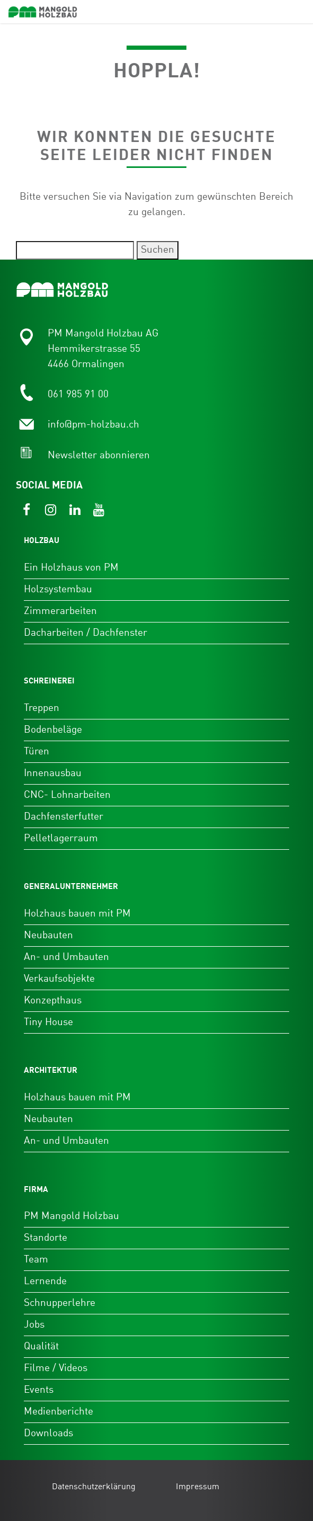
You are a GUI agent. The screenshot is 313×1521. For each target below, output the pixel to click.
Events (38, 1390)
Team (36, 1260)
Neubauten (48, 935)
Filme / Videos (55, 1368)
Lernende (45, 1281)
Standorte (45, 1238)
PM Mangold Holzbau (71, 1216)
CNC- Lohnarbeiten (67, 795)
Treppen (41, 708)
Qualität (41, 1346)
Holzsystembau (58, 589)
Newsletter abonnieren (99, 455)
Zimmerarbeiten (60, 611)
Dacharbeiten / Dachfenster (85, 633)
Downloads (48, 1433)
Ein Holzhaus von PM (71, 568)
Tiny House (48, 1022)
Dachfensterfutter (63, 817)
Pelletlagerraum (61, 838)
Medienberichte (58, 1412)
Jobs (34, 1325)
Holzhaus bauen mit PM (77, 914)
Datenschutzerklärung (94, 1487)
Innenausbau (53, 773)
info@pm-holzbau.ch (93, 425)
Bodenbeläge (53, 730)
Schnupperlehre (59, 1303)
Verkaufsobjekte (59, 979)
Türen (36, 751)
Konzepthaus (53, 1000)
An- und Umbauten (66, 957)
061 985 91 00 (78, 394)
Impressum (197, 1487)
